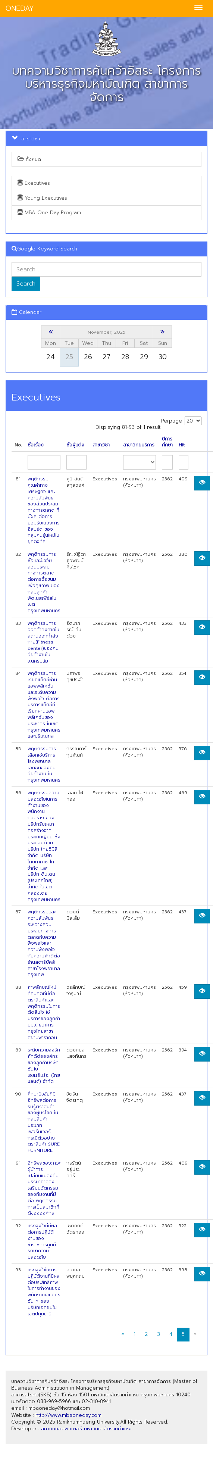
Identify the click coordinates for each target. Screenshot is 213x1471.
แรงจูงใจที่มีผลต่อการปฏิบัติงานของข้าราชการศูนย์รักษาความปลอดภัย (42, 1241)
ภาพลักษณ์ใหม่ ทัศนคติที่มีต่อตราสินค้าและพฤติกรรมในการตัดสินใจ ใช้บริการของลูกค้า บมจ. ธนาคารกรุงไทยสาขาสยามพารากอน (44, 1012)
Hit (182, 445)
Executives (34, 183)
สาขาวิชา (101, 445)
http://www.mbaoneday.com (68, 1415)
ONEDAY (20, 8)
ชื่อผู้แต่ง (75, 445)
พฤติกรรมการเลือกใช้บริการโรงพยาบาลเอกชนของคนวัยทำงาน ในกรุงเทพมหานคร (44, 764)
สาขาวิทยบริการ (138, 445)
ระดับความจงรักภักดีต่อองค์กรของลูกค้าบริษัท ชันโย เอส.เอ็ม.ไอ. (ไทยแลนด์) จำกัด (44, 1066)
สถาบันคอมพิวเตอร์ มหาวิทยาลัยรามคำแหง (86, 1428)
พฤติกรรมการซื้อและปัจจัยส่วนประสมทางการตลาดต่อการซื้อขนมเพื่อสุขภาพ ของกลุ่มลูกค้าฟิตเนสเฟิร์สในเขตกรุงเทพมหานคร (44, 582)
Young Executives (42, 198)
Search (25, 284)
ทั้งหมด (29, 159)
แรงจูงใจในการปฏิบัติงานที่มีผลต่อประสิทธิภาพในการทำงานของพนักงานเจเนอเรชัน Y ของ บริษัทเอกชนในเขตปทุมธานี (44, 1291)
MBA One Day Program (49, 212)
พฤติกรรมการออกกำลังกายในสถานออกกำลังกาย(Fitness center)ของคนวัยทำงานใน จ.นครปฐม (43, 642)
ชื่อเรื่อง (36, 445)
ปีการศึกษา (167, 442)
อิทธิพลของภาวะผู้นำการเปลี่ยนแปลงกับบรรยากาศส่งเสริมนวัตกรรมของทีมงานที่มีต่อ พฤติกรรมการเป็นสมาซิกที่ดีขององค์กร (44, 1188)
